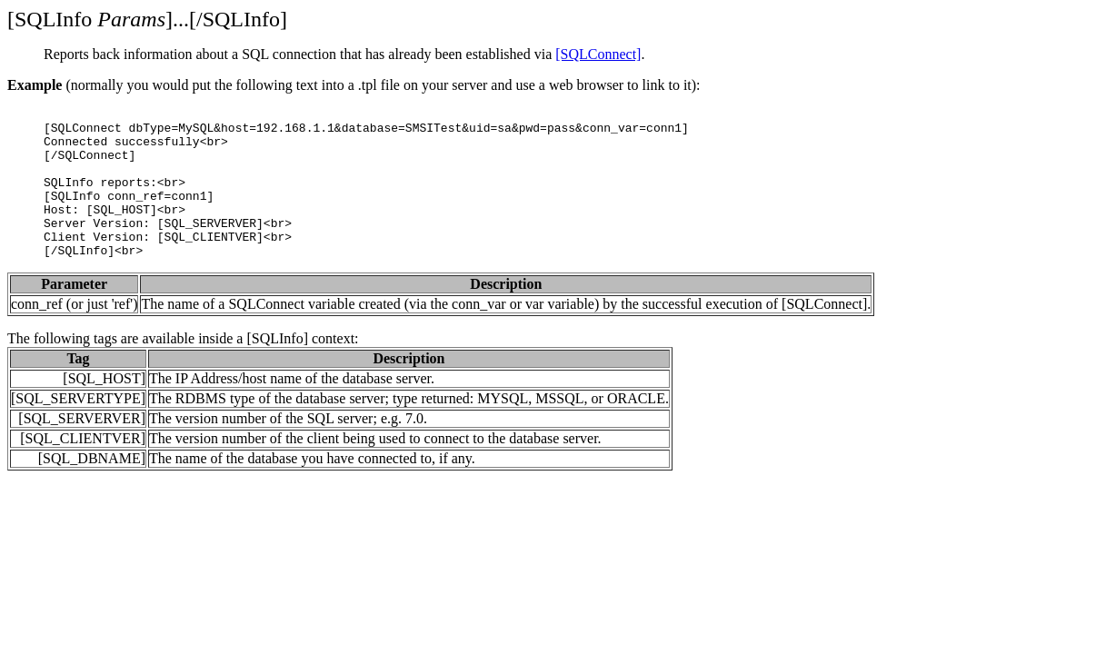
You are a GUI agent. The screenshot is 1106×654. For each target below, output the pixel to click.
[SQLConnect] (598, 54)
